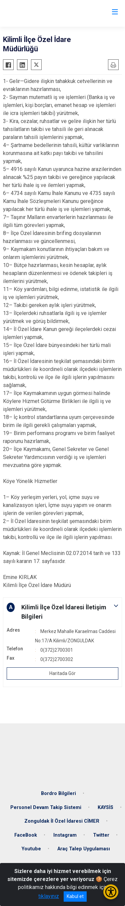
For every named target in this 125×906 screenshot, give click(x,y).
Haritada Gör (62, 673)
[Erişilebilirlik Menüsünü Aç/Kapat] (110, 891)
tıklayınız (48, 896)
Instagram (65, 835)
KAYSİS (105, 807)
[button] (62, 612)
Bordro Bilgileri (58, 793)
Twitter (101, 835)
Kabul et (75, 896)
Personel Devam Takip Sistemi (45, 807)
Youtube (31, 849)
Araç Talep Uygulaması (83, 849)
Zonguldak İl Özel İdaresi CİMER (61, 821)
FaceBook (25, 835)
